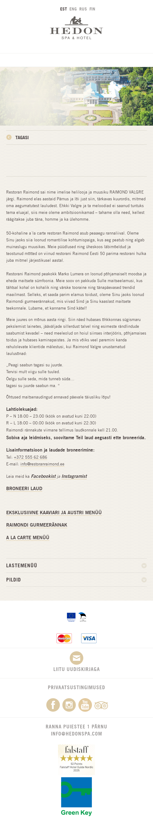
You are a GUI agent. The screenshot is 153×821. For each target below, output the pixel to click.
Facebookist (43, 476)
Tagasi (22, 137)
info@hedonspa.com (76, 734)
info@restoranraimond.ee (42, 464)
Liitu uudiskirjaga (76, 661)
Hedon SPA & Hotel (76, 27)
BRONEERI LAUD (24, 488)
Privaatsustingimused (76, 687)
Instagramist (74, 476)
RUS (83, 8)
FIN (92, 8)
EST (63, 8)
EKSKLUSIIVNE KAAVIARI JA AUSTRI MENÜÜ (54, 512)
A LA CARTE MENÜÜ (27, 537)
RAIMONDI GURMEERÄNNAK (36, 525)
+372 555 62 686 (30, 457)
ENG (73, 8)
